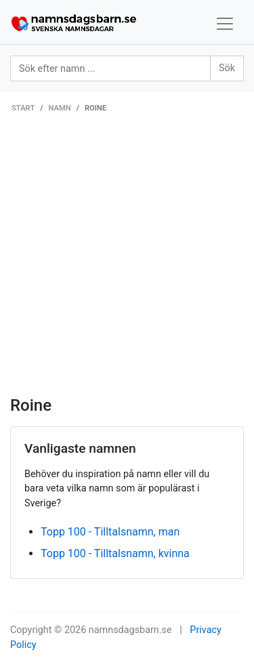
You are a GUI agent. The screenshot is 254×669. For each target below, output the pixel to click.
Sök (227, 68)
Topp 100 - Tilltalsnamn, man (110, 531)
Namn (60, 108)
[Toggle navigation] (225, 24)
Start (23, 108)
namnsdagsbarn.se (130, 630)
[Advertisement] (127, 262)
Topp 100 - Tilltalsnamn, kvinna (115, 553)
